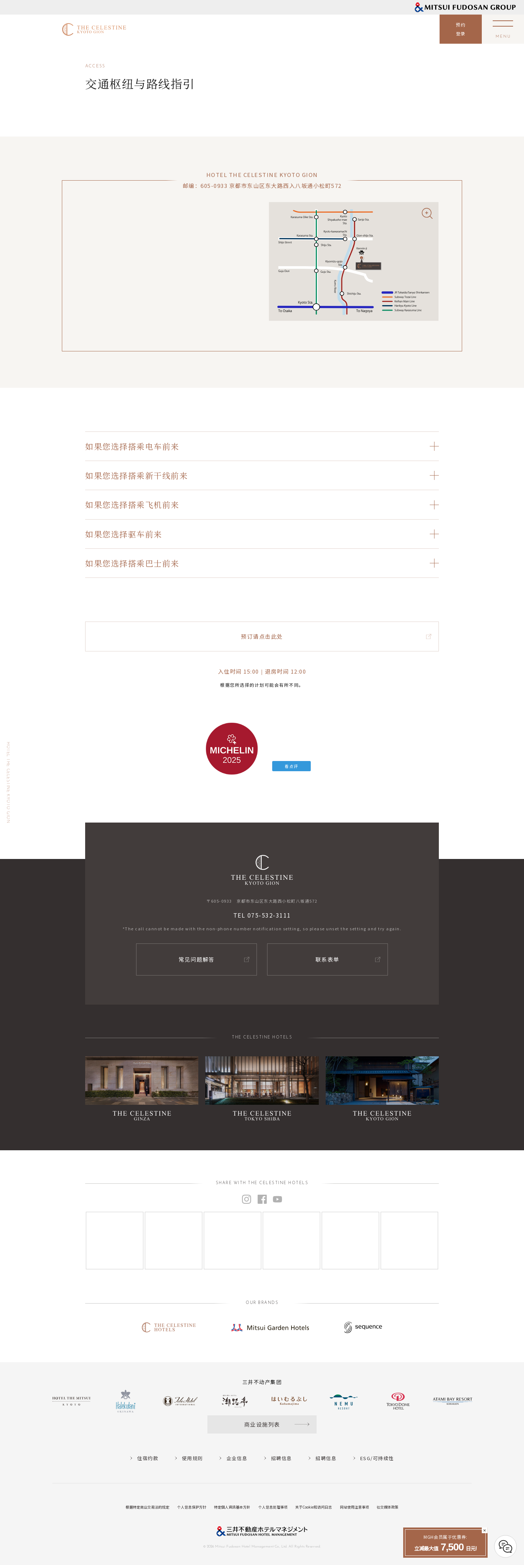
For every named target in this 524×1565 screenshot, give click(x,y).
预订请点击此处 (262, 636)
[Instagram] (114, 1240)
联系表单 (327, 959)
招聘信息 (281, 1458)
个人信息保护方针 (191, 1507)
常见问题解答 (197, 959)
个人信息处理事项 (272, 1507)
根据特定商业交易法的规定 (147, 1507)
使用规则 (192, 1458)
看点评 (291, 766)
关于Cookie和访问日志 (313, 1507)
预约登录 (461, 28)
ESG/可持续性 (377, 1458)
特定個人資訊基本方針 (232, 1507)
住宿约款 (147, 1458)
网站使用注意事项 (354, 1507)
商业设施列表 (262, 1424)
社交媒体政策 (387, 1507)
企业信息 (236, 1458)
